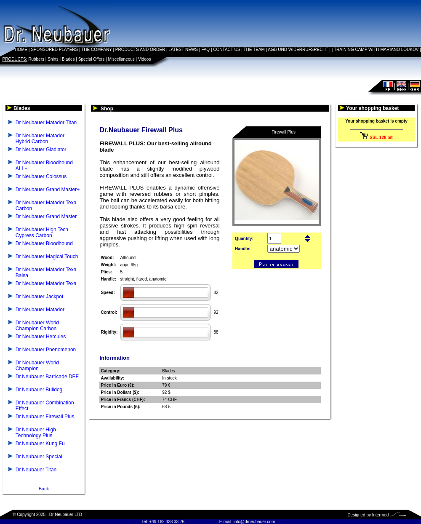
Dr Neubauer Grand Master (46, 216)
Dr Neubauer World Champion (37, 366)
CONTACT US (226, 49)
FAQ (205, 49)
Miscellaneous (121, 59)
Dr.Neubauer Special (39, 457)
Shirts (53, 59)
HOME (21, 49)
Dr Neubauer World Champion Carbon (37, 326)
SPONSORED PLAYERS (54, 49)
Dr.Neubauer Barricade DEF (47, 377)
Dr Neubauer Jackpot (39, 296)
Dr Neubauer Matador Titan (46, 123)
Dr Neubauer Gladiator (41, 149)
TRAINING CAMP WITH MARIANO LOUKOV (376, 49)
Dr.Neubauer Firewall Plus (45, 417)
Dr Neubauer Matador (40, 310)
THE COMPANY (96, 49)
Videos (144, 59)
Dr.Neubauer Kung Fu (40, 443)
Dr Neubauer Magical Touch (47, 256)
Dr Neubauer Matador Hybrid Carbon (40, 138)
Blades (68, 59)
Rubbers (36, 59)
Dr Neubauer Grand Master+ (48, 189)
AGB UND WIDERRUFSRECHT (298, 49)
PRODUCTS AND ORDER (140, 49)
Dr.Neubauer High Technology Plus (36, 432)
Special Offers (91, 59)
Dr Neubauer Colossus (41, 176)
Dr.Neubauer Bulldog (39, 390)
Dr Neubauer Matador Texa (46, 283)
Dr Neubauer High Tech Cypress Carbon (42, 232)
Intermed (380, 515)
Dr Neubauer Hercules (41, 337)
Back (44, 488)
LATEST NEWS (183, 49)
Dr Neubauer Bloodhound (44, 243)
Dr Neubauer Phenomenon (46, 350)
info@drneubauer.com (254, 521)
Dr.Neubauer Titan (36, 470)
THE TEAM (253, 49)
